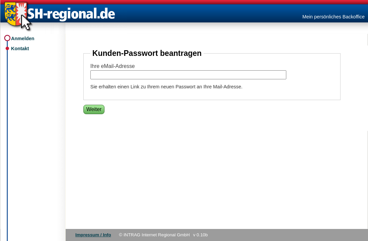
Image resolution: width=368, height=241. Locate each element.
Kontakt (20, 48)
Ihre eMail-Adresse (112, 66)
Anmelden (22, 38)
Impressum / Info (93, 234)
